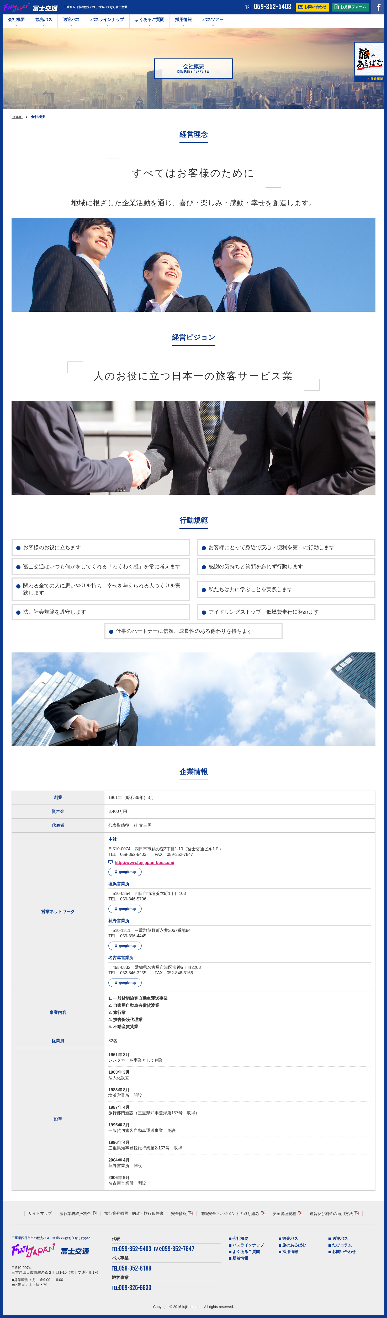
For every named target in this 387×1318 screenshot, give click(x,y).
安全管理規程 (284, 1214)
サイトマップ (40, 1213)
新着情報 (240, 1258)
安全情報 (179, 1214)
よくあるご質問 (149, 19)
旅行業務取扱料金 (75, 1214)
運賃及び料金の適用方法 (331, 1214)
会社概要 (16, 19)
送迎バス (71, 19)
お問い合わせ (344, 1252)
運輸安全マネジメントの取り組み (229, 1214)
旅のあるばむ (294, 1245)
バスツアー (213, 19)
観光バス (43, 19)
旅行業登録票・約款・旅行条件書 (133, 1213)
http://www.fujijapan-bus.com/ (144, 862)
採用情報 (183, 19)
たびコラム (342, 1245)
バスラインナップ (248, 1245)
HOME (17, 117)
